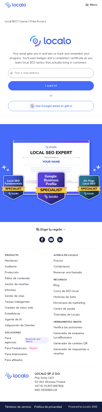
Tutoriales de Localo (67, 315)
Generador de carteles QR (70, 343)
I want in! (51, 86)
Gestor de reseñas (17, 284)
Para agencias (27, 340)
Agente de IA (13, 319)
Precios (58, 261)
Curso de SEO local (66, 291)
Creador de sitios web (19, 308)
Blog (56, 285)
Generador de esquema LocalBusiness (69, 335)
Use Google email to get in (51, 106)
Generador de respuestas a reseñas (71, 351)
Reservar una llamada (68, 272)
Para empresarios (16, 354)
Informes (10, 290)
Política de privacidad (48, 407)
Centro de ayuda (64, 309)
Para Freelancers (21, 348)
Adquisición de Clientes (20, 325)
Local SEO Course (16, 21)
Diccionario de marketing (69, 303)
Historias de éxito (65, 297)
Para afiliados (14, 360)
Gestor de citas (14, 296)
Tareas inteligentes (17, 302)
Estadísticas (12, 313)
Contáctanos (62, 266)
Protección (12, 272)
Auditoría (11, 266)
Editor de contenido (17, 278)
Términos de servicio (18, 407)
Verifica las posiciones (68, 327)
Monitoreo (11, 261)
